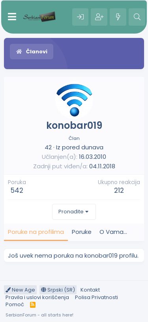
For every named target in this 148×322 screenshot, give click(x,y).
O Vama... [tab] (113, 232)
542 (17, 190)
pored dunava (82, 147)
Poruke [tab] (82, 232)
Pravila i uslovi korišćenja (37, 297)
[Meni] (12, 17)
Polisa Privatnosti (96, 297)
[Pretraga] (137, 17)
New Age (20, 290)
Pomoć (15, 304)
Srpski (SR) (58, 290)
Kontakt (90, 290)
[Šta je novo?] (118, 17)
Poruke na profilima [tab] (36, 232)
